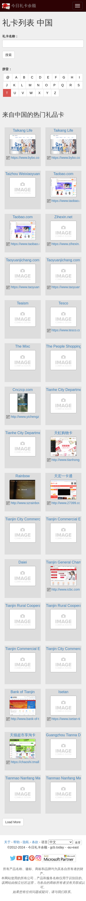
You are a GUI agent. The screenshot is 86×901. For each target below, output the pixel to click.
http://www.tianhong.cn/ (66, 460)
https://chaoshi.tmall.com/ (26, 762)
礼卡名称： (10, 36)
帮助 (16, 842)
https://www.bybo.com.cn (26, 157)
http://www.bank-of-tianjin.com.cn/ (32, 719)
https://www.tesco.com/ (65, 330)
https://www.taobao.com (66, 201)
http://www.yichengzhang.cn (28, 416)
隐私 (26, 842)
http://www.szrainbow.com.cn (29, 503)
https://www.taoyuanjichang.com (31, 287)
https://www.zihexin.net (65, 244)
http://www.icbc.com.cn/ (66, 589)
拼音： (7, 69)
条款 (35, 842)
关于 (7, 842)
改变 (77, 842)
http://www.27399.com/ (65, 503)
